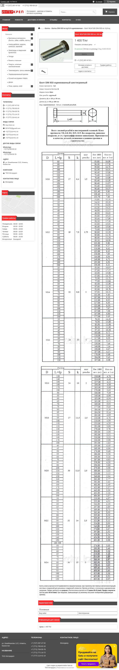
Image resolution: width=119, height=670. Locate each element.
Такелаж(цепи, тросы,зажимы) (19, 70)
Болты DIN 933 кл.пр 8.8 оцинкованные (67, 28)
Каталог (8, 34)
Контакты (66, 20)
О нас (78, 20)
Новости (19, 20)
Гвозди (10, 56)
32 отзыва (99, 2)
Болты (47, 28)
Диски (10, 82)
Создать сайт (5, 2)
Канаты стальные (14, 60)
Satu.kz (69, 665)
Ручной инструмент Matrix (17, 78)
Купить (84, 54)
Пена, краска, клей (15, 86)
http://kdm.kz (9, 125)
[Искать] (94, 12)
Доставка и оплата (36, 20)
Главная (6, 20)
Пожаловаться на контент (65, 668)
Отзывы (53, 20)
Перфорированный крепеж (18, 74)
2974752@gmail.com (12, 128)
